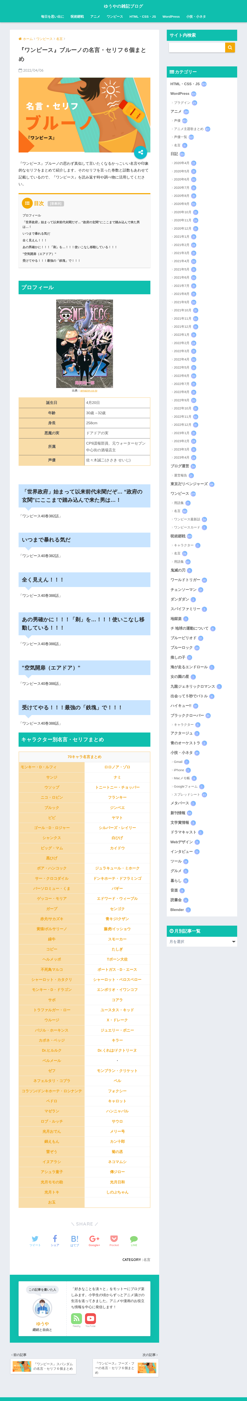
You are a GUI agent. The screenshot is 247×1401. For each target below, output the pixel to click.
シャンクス (51, 838)
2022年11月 (186, 417)
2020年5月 (185, 171)
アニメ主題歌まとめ (192, 129)
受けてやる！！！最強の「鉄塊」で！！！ (52, 260)
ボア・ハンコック (52, 868)
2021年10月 (186, 310)
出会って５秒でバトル (192, 698)
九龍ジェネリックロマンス (196, 688)
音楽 (177, 893)
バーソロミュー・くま (51, 889)
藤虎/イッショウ (117, 929)
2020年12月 (186, 229)
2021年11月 (186, 319)
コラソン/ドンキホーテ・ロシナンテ (52, 1091)
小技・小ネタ (196, 16)
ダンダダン (183, 600)
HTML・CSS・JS (143, 16)
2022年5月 (185, 368)
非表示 (55, 203)
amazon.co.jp (88, 390)
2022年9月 (185, 401)
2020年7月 (185, 188)
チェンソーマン (187, 590)
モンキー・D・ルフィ (39, 767)
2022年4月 (185, 359)
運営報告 (184, 476)
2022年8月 (185, 392)
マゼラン (51, 1111)
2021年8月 (185, 294)
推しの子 (181, 659)
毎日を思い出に (52, 16)
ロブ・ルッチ (52, 1121)
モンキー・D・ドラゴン (52, 990)
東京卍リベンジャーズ (192, 484)
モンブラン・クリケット (117, 1071)
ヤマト (117, 818)
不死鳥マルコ (52, 969)
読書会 (179, 903)
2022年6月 (185, 376)
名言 (146, 1259)
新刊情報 (181, 815)
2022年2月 (185, 343)
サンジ (51, 777)
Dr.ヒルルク (52, 1050)
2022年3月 (185, 351)
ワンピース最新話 (190, 520)
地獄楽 (179, 620)
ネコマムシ (117, 1162)
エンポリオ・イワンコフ (117, 990)
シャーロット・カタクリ (51, 979)
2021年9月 (185, 302)
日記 (177, 154)
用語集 (182, 503)
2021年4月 (185, 261)
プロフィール (32, 215)
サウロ (117, 1121)
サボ (52, 1000)
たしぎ (117, 949)
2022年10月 (186, 409)
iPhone (182, 772)
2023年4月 (185, 458)
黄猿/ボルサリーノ (52, 929)
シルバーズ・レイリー (117, 828)
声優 (180, 121)
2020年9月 (185, 204)
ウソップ (51, 787)
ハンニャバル (117, 1111)
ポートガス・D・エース (117, 969)
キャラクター (187, 546)
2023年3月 (185, 449)
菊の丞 (117, 1152)
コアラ (117, 1000)
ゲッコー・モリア (52, 899)
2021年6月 (185, 278)
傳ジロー (117, 1172)
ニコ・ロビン (52, 797)
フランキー (117, 797)
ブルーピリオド (187, 639)
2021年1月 (185, 237)
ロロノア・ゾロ (117, 767)
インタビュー (185, 854)
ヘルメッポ (51, 959)
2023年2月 (185, 441)
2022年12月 (186, 425)
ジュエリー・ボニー (117, 1030)
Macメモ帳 (185, 780)
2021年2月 (185, 245)
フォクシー (117, 1091)
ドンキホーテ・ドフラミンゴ (117, 878)
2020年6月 (185, 180)
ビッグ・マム (52, 848)
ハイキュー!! (184, 708)
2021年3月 (185, 253)
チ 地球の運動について (193, 629)
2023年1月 (185, 433)
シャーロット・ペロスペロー (117, 979)
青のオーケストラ (188, 745)
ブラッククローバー (190, 717)
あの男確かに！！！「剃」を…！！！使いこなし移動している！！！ (70, 247)
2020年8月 (185, 196)
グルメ (179, 874)
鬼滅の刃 (181, 571)
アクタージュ (185, 735)
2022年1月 (185, 335)
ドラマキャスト (187, 835)
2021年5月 (185, 270)
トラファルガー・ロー (51, 1010)
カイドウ (117, 848)
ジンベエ (117, 807)
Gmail (181, 764)
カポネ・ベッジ (52, 1040)
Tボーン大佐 (117, 959)
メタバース (183, 806)
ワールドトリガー (188, 581)
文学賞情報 (183, 825)
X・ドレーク (117, 1020)
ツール (179, 864)
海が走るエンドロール (192, 669)
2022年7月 (185, 384)
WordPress (171, 16)
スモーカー (117, 939)
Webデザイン (185, 845)
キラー (117, 1040)
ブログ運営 (183, 466)
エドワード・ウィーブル (117, 899)
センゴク (117, 909)
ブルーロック (185, 649)
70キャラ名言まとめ (84, 757)
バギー (117, 889)
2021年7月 (185, 286)
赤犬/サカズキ (52, 919)
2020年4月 (185, 163)
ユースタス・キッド (117, 1010)
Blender (180, 913)
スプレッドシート (190, 797)
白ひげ (117, 838)
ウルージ (51, 1020)
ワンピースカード (190, 528)
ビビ (52, 818)
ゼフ (52, 1071)
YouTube (90, 1326)
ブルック (51, 807)
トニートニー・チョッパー (117, 787)
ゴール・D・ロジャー (52, 828)
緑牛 (52, 939)
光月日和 (117, 1182)
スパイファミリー (188, 610)
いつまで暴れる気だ (36, 233)
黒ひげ (51, 858)
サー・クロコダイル (51, 878)
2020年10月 (186, 212)
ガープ (51, 909)
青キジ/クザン (117, 919)
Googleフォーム (189, 789)
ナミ (117, 777)
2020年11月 (186, 220)
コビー (51, 949)
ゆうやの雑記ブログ (123, 6)
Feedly (76, 1326)
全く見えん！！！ (35, 240)
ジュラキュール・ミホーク (117, 868)
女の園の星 (183, 678)
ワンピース (115, 16)
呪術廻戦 (77, 16)
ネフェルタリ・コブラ (51, 1081)
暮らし (179, 884)
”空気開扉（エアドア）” (39, 254)
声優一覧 (184, 137)
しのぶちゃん (117, 1192)
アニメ (95, 16)
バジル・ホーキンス (51, 1030)
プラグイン (185, 103)
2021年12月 (186, 327)
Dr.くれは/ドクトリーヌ (117, 1050)
